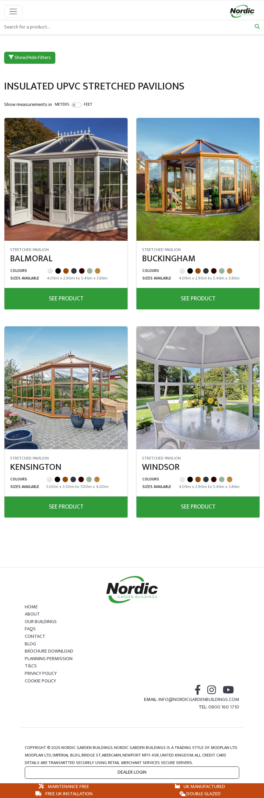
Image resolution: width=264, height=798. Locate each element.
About (32, 614)
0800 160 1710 (223, 707)
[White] (50, 271)
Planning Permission (49, 659)
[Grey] (73, 271)
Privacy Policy (41, 673)
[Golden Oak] (66, 271)
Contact (35, 636)
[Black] (58, 271)
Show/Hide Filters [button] (30, 57)
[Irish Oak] (97, 271)
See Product (66, 298)
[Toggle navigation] (13, 11)
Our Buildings (41, 622)
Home (31, 607)
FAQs (30, 629)
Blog (30, 644)
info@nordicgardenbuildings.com (198, 699)
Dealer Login (132, 772)
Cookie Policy (40, 681)
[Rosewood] (81, 271)
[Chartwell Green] (89, 271)
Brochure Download (49, 651)
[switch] (76, 105)
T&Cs (31, 666)
